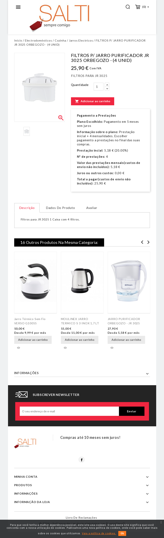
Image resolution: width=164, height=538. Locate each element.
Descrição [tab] (27, 208)
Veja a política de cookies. (99, 533)
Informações (26, 373)
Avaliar (91, 208)
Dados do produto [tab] (60, 208)
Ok (122, 533)
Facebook (82, 460)
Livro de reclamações (81, 517)
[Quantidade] (99, 86)
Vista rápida (18, 347)
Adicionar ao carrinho (92, 101)
